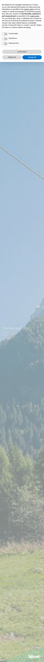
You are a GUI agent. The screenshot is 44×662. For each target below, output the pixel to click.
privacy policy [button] (29, 9)
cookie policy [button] (34, 16)
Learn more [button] (21, 52)
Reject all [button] (11, 57)
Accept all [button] (32, 57)
